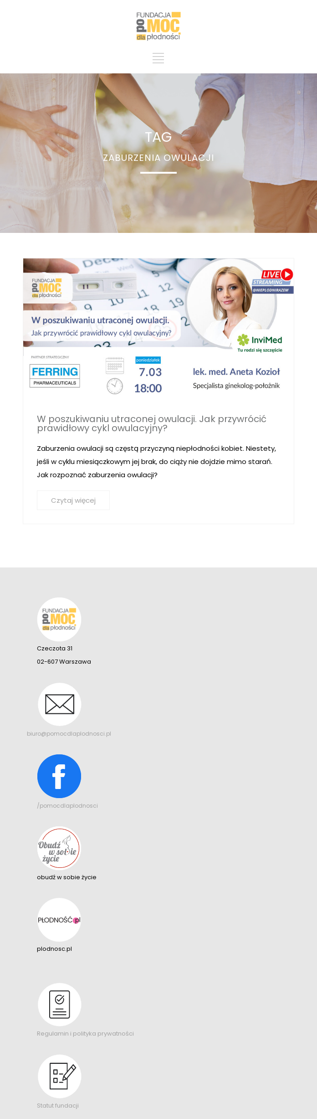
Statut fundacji (58, 1105)
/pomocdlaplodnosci (67, 806)
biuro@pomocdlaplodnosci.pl (69, 733)
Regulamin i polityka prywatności (85, 1033)
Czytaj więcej (73, 500)
